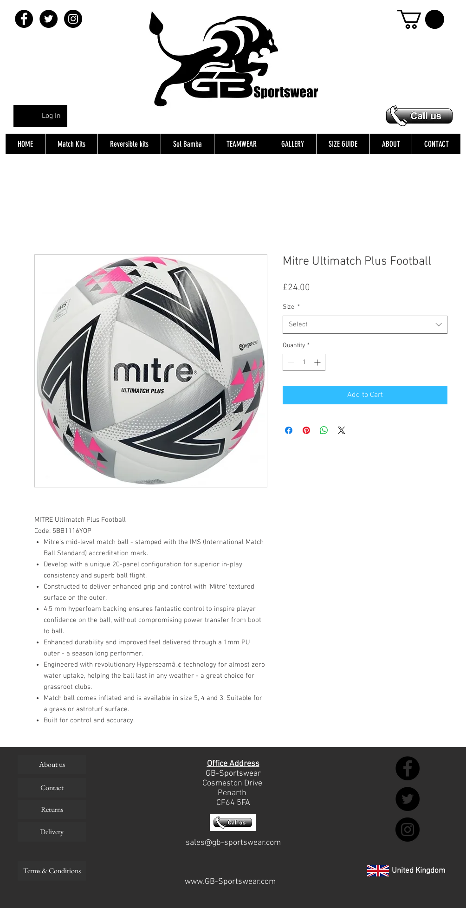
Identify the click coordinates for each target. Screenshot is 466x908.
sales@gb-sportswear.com (233, 843)
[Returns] (52, 809)
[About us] (52, 764)
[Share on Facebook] (288, 430)
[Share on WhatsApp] (324, 430)
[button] (420, 19)
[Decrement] (290, 362)
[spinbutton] (304, 362)
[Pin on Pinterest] (306, 430)
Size (291, 307)
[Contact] (52, 788)
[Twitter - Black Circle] (48, 19)
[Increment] (318, 362)
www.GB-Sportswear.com (230, 882)
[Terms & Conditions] (52, 871)
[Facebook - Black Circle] (24, 19)
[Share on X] (341, 430)
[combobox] (365, 325)
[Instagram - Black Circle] (73, 19)
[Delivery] (52, 832)
